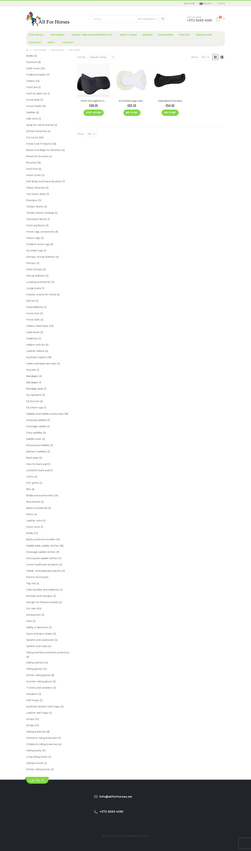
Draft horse (128, 34)
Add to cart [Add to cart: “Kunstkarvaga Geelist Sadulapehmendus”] (132, 112)
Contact (68, 42)
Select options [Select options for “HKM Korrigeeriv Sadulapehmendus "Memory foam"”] (93, 112)
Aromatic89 (204, 34)
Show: (194, 57)
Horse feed (165, 34)
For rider (57, 34)
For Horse (36, 34)
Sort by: (81, 57)
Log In (221, 3)
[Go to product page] (93, 80)
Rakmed (148, 34)
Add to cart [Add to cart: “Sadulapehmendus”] (170, 112)
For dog (184, 34)
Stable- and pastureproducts (91, 34)
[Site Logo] (48, 18)
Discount (35, 42)
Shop (50, 42)
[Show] (205, 57)
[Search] (163, 18)
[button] (215, 57)
